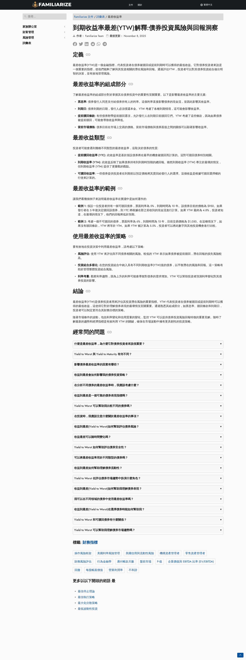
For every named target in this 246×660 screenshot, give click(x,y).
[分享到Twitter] (82, 43)
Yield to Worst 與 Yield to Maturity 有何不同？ (103, 354)
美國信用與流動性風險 (140, 553)
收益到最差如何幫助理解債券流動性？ (98, 468)
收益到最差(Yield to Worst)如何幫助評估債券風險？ (106, 427)
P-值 (159, 562)
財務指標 (90, 542)
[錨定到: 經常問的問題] (109, 332)
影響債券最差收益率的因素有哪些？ (96, 364)
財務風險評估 (83, 562)
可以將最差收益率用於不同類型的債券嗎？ (101, 458)
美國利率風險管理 (108, 553)
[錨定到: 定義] (88, 54)
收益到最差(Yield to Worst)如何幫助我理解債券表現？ (108, 489)
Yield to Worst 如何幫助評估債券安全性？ (100, 447)
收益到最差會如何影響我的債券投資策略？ (101, 375)
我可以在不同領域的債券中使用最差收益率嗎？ (104, 499)
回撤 (77, 570)
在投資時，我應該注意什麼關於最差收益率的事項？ (106, 416)
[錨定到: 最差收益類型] (109, 137)
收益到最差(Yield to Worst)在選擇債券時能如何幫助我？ (109, 509)
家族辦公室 (30, 27)
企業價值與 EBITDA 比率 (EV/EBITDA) (191, 562)
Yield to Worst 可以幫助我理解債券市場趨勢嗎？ (104, 530)
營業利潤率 (116, 570)
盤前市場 (145, 562)
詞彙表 (27, 43)
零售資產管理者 (195, 553)
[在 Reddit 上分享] (94, 43)
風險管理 (28, 38)
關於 (140, 5)
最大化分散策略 (88, 603)
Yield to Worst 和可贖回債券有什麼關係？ (100, 520)
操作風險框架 (83, 553)
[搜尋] (45, 16)
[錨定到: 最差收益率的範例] (120, 188)
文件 (131, 5)
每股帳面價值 (94, 570)
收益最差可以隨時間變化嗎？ (92, 437)
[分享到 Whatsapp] (100, 43)
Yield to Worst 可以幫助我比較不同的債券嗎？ (103, 406)
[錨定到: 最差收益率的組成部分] (130, 84)
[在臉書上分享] (76, 43)
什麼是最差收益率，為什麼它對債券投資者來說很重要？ (109, 344)
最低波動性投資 (88, 609)
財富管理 (28, 32)
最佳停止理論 (86, 591)
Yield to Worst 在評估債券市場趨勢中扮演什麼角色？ (107, 478)
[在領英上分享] (88, 43)
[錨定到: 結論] (88, 291)
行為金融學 (104, 562)
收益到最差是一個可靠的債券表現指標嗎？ (101, 395)
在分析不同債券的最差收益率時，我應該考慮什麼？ (106, 385)
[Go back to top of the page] (240, 655)
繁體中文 (206, 4)
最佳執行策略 (86, 597)
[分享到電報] (106, 43)
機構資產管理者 (169, 553)
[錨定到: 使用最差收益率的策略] (130, 236)
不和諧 (133, 570)
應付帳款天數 (125, 562)
